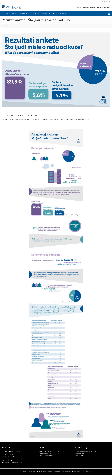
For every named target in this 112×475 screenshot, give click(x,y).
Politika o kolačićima (29, 472)
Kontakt (107, 7)
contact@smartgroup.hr (11, 451)
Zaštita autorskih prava (62, 472)
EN (104, 1)
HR (102, 1)
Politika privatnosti (45, 472)
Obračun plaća (33, 14)
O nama (78, 7)
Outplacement (47, 14)
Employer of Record (62, 13)
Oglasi (92, 7)
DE (107, 1)
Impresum (76, 472)
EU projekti (86, 472)
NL (109, 1)
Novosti (100, 7)
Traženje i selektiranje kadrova (13, 14)
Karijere (86, 7)
